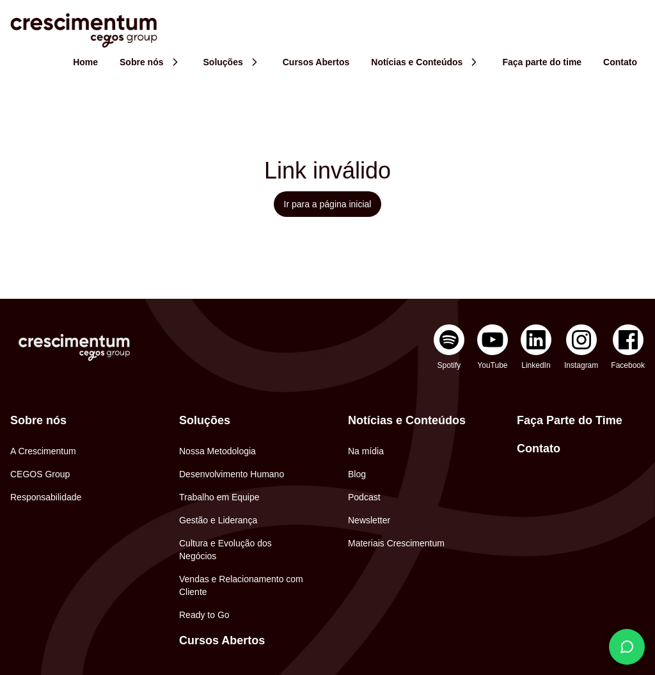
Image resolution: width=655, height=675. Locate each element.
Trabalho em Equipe (219, 497)
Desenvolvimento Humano (231, 474)
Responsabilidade (45, 497)
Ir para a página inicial (328, 204)
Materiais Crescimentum (396, 543)
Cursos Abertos (222, 640)
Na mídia (366, 451)
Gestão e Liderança (218, 520)
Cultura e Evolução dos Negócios (225, 549)
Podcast (364, 497)
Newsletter (369, 520)
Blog (357, 474)
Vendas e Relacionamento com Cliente (241, 585)
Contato (538, 448)
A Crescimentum (43, 451)
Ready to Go (204, 615)
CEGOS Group (40, 474)
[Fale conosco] (627, 647)
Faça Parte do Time (569, 420)
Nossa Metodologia (217, 451)
